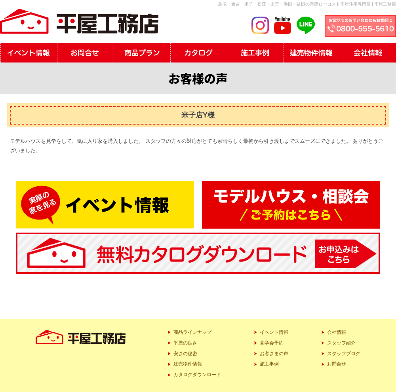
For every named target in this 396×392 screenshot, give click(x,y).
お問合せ (336, 364)
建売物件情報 (187, 364)
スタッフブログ (343, 353)
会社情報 (336, 332)
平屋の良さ (185, 343)
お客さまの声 (274, 353)
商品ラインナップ (192, 332)
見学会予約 (272, 343)
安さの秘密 (185, 353)
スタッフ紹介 (341, 343)
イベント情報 (274, 332)
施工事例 (269, 364)
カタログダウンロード (197, 374)
